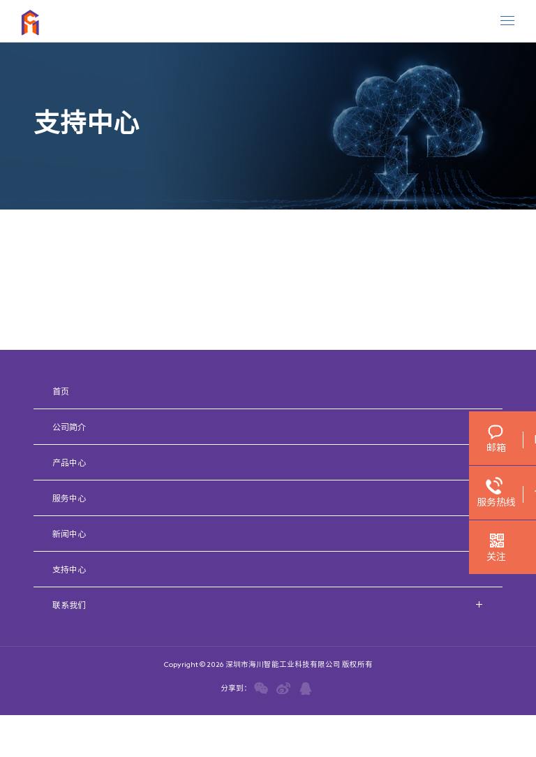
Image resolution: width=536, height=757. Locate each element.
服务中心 (69, 498)
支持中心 (69, 569)
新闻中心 (69, 533)
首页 (60, 391)
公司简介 (69, 426)
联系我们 (69, 605)
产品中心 (69, 462)
